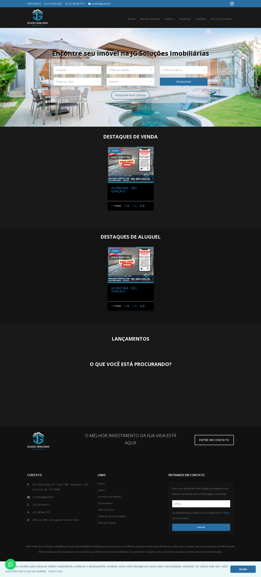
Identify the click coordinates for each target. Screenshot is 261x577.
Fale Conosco (106, 510)
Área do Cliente (221, 19)
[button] (77, 70)
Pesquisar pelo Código (130, 95)
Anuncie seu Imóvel (109, 497)
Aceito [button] (243, 569)
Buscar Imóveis (150, 19)
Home (132, 19)
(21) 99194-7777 (75, 3)
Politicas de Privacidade (112, 517)
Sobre (169, 19)
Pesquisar (183, 81)
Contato (201, 19)
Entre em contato (215, 441)
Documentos (105, 504)
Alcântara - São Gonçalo (124, 190)
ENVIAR (201, 528)
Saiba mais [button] (55, 571)
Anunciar (185, 19)
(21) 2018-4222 (53, 3)
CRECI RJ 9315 (34, 3)
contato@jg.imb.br (99, 3)
